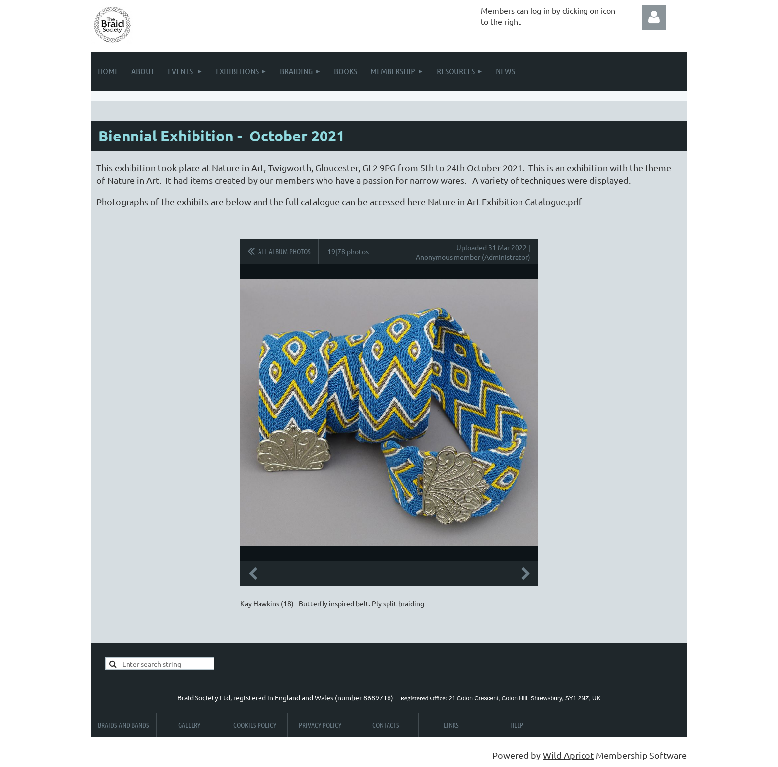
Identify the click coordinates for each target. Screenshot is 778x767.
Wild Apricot (568, 755)
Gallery (189, 724)
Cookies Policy (254, 724)
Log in (654, 17)
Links (451, 724)
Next (525, 573)
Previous (252, 573)
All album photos (284, 251)
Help (516, 724)
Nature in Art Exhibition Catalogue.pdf (505, 201)
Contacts (385, 724)
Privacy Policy (320, 724)
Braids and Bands (123, 724)
